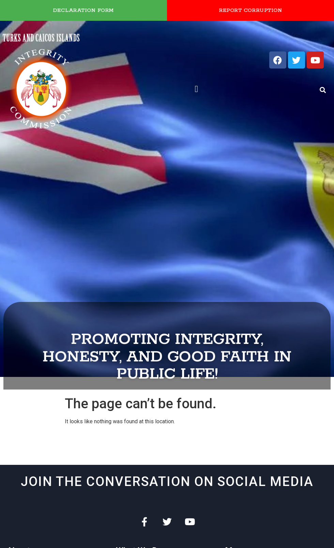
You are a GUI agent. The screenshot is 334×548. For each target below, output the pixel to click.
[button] (196, 89)
